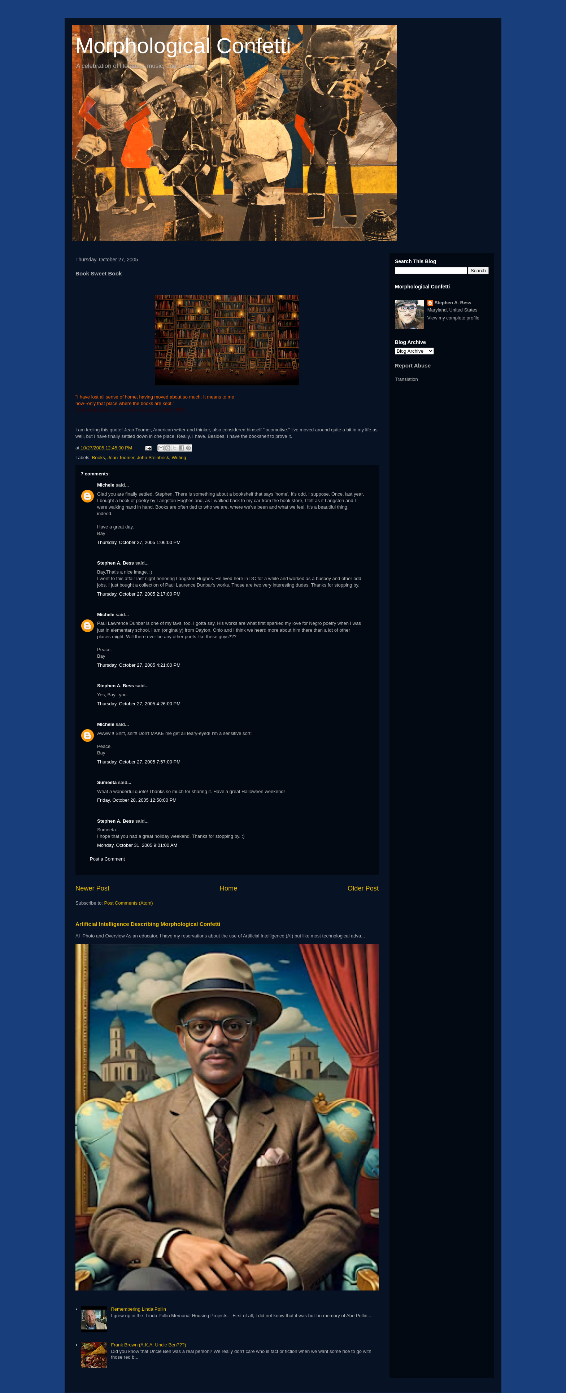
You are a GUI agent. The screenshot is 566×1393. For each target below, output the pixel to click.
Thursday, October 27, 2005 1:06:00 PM (138, 542)
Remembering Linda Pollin (138, 1309)
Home (229, 888)
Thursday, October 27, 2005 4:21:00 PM (138, 665)
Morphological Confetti (183, 46)
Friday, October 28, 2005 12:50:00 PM (137, 800)
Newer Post (92, 888)
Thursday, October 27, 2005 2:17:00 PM (138, 594)
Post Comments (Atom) (128, 903)
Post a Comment (107, 859)
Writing (179, 457)
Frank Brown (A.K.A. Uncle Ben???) (148, 1345)
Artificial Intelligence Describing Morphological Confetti (147, 924)
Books (98, 457)
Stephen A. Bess (115, 563)
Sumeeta (107, 782)
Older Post (363, 888)
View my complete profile (453, 318)
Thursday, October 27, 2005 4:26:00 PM (138, 703)
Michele (105, 485)
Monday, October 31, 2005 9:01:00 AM (137, 845)
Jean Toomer (121, 457)
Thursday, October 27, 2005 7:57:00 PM (138, 762)
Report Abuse (413, 365)
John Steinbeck (153, 457)
